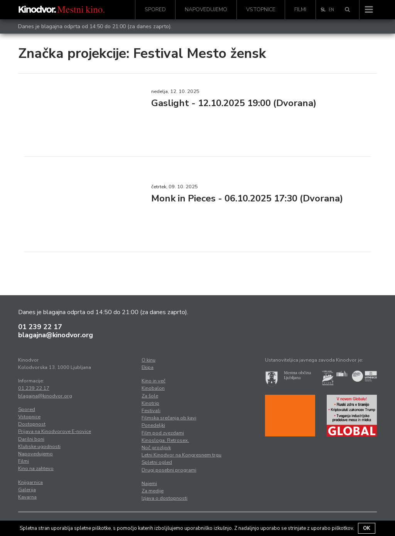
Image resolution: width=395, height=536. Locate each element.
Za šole (150, 395)
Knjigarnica (30, 482)
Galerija (27, 489)
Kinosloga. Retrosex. (165, 440)
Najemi (149, 483)
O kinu (148, 360)
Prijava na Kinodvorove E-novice (54, 431)
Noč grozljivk (156, 447)
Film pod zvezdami (163, 432)
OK (366, 528)
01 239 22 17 (40, 326)
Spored (155, 9)
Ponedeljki (153, 425)
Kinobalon (153, 388)
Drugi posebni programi (169, 470)
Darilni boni (31, 439)
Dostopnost (32, 424)
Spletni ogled (157, 462)
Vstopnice (260, 9)
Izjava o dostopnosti (164, 498)
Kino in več (153, 380)
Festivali (151, 410)
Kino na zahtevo (36, 468)
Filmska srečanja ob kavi (169, 417)
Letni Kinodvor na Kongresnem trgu (181, 454)
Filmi (300, 9)
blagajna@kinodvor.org (55, 335)
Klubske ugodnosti (39, 446)
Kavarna (27, 497)
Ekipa (148, 367)
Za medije (153, 490)
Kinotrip (150, 403)
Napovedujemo (206, 9)
